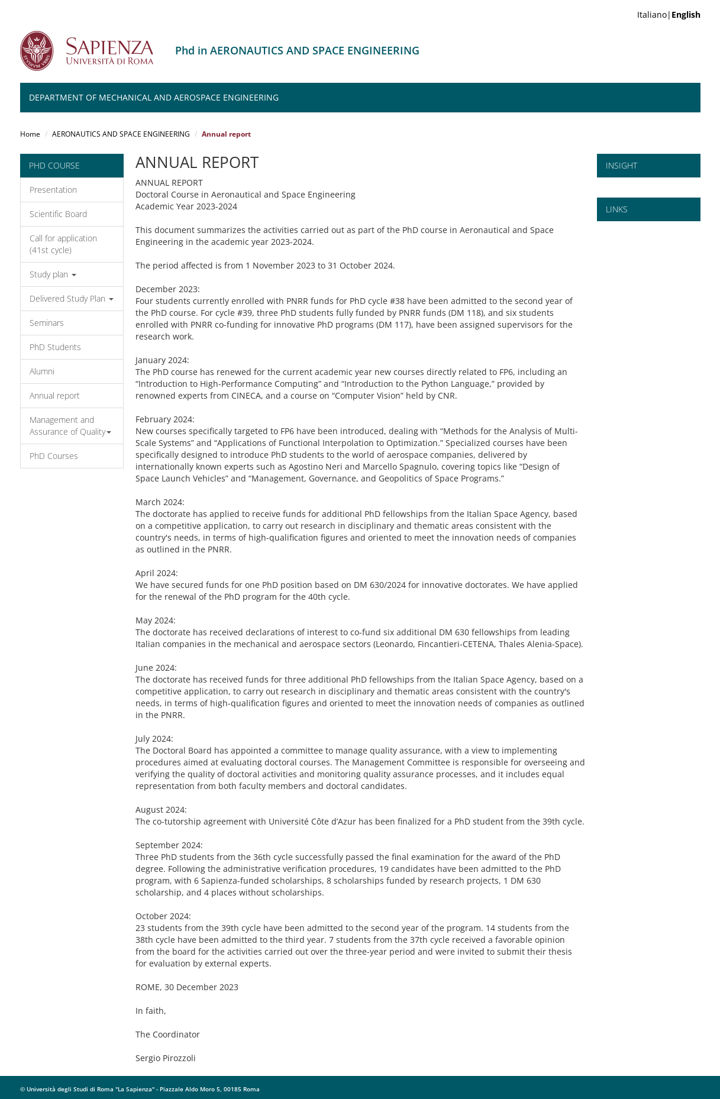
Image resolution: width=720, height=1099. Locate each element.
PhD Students (55, 347)
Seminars (47, 322)
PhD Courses (54, 455)
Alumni (42, 371)
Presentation (53, 189)
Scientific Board (58, 213)
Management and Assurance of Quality (70, 425)
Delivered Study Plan (72, 298)
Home (30, 134)
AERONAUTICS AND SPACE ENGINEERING (121, 134)
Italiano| (668, 14)
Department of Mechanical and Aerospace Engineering (154, 97)
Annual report (55, 395)
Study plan (53, 274)
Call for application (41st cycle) (63, 244)
